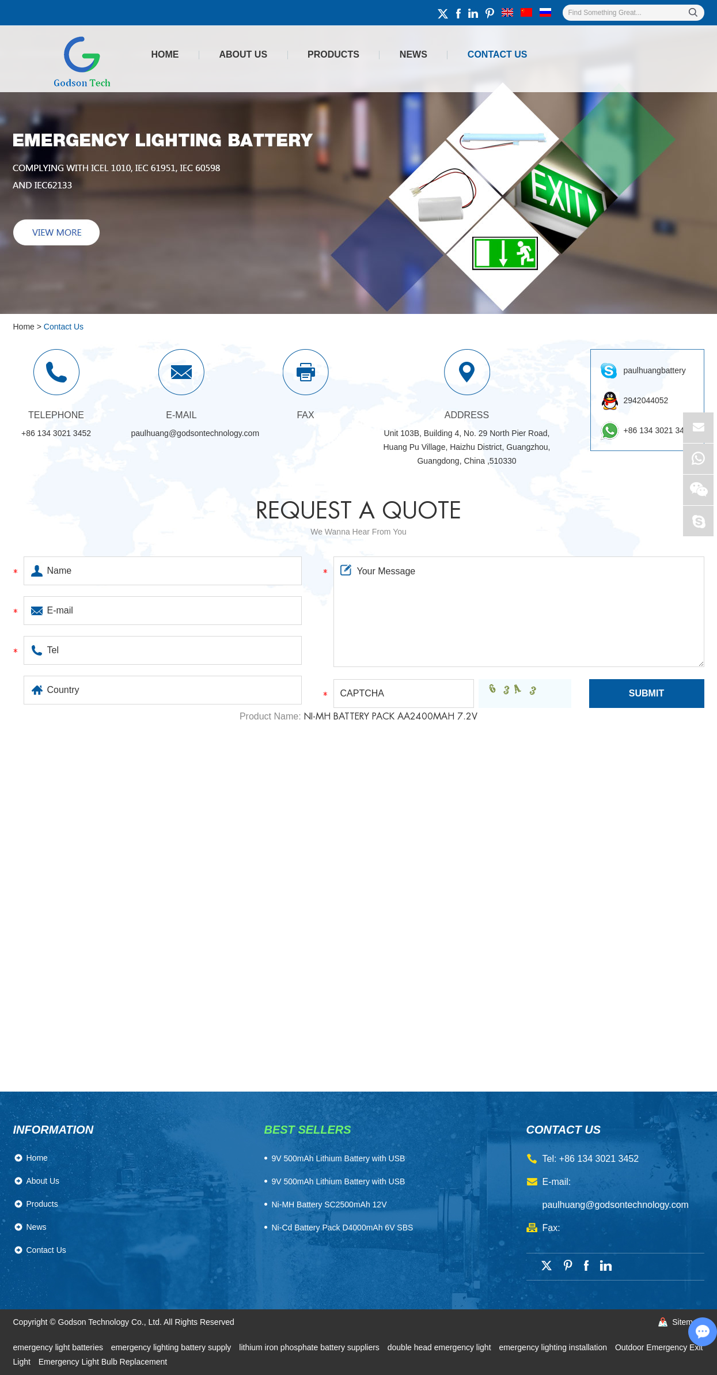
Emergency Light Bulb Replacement (103, 1361)
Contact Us (498, 54)
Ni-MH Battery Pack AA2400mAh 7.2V (390, 716)
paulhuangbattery (655, 370)
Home (165, 54)
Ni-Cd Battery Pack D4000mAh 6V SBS (342, 1227)
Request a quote (358, 510)
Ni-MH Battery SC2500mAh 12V (329, 1204)
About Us (243, 54)
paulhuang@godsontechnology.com (195, 433)
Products (333, 54)
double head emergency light (441, 1347)
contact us (563, 1129)
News (413, 54)
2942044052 (646, 400)
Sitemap (686, 1322)
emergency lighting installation (554, 1347)
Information (53, 1129)
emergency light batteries (59, 1347)
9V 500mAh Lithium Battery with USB (338, 1181)
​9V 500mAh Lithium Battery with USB (338, 1158)
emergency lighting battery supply (172, 1347)
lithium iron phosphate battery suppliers (310, 1347)
